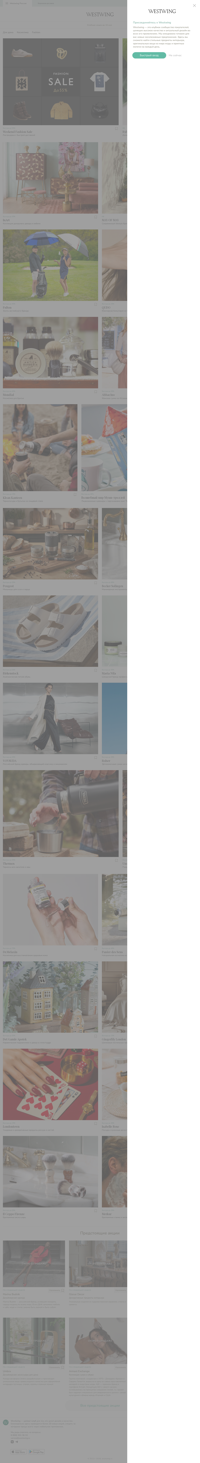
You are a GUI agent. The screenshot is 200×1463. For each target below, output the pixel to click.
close (194, 5)
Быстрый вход (149, 55)
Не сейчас (175, 55)
